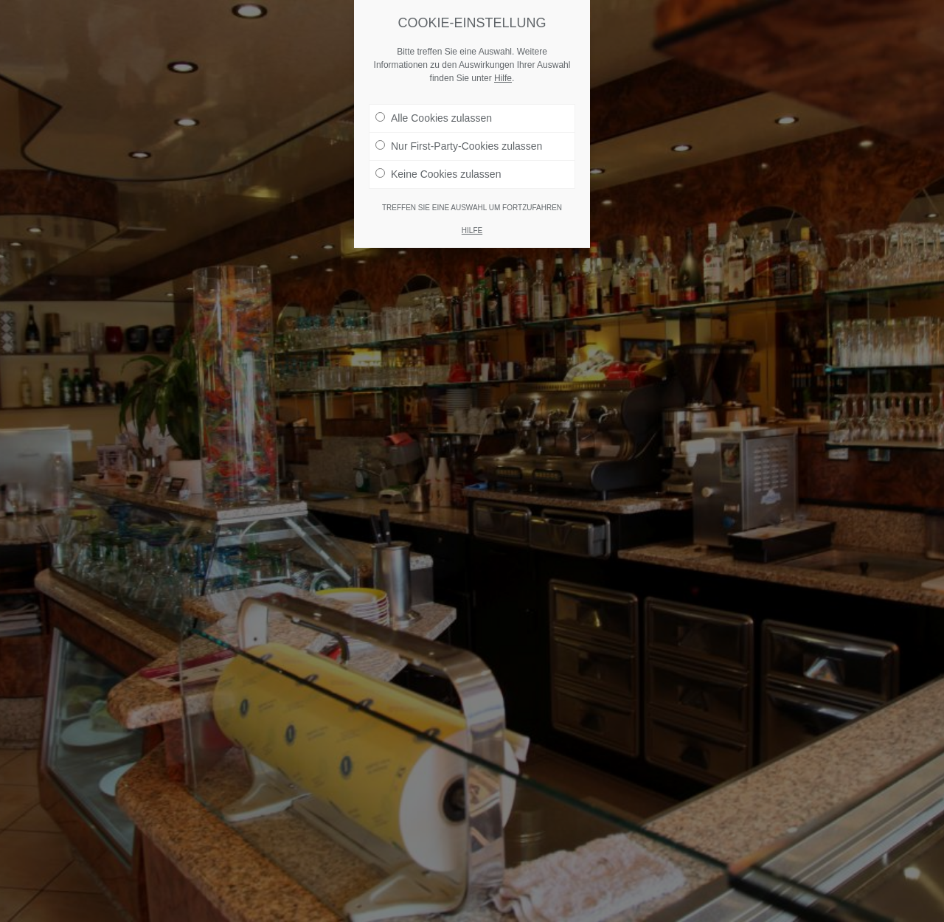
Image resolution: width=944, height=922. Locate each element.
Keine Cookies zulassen (438, 174)
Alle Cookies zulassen (433, 118)
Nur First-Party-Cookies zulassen (458, 146)
